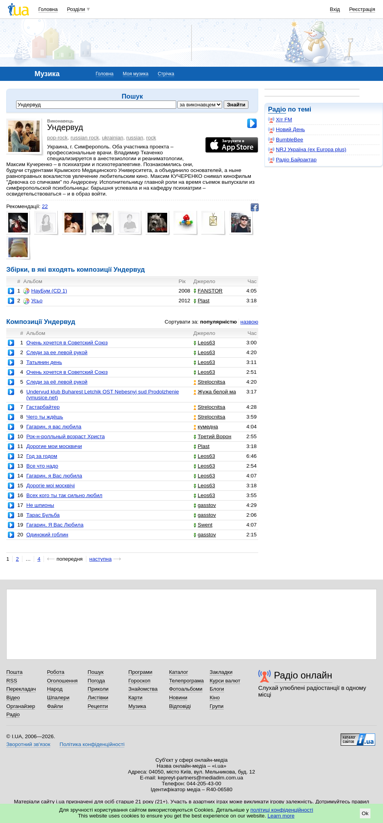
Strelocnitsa (209, 382)
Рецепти (98, 706)
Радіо (277, 109)
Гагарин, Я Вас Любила (55, 525)
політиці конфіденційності (281, 810)
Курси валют (225, 681)
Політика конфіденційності (92, 744)
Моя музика (135, 74)
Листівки (98, 697)
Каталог (178, 672)
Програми (140, 672)
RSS (11, 681)
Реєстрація (362, 9)
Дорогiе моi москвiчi (50, 485)
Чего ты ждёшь (44, 417)
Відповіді (180, 706)
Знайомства (143, 689)
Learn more (281, 816)
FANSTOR (208, 291)
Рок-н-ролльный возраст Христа (65, 436)
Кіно (215, 697)
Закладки (221, 672)
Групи (216, 706)
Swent (202, 525)
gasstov (204, 505)
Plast (201, 301)
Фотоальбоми (185, 689)
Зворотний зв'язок (28, 744)
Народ (55, 689)
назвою (249, 322)
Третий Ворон (212, 436)
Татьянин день (44, 362)
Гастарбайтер (43, 407)
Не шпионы (40, 505)
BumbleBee (285, 140)
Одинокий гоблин (47, 535)
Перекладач (21, 689)
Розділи (76, 9)
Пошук (96, 672)
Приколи (98, 689)
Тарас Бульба (43, 515)
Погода (96, 681)
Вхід (335, 9)
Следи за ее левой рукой (57, 352)
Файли (55, 706)
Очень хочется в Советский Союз (67, 372)
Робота (55, 672)
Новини (178, 697)
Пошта (14, 672)
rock (151, 138)
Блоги (217, 689)
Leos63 (204, 343)
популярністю (218, 322)
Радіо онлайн (303, 675)
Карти (135, 697)
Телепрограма (186, 681)
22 (45, 206)
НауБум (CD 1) (45, 291)
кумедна (205, 427)
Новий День (286, 129)
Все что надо (42, 466)
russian (134, 138)
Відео (13, 697)
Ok (365, 813)
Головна (48, 9)
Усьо (32, 301)
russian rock (85, 138)
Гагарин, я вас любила (53, 427)
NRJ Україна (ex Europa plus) (307, 149)
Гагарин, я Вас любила (54, 476)
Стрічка (166, 74)
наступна (100, 559)
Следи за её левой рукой (57, 382)
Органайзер (20, 706)
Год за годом (41, 456)
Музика (137, 706)
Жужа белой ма (214, 392)
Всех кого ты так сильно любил (64, 495)
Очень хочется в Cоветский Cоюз (67, 343)
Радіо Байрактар (292, 160)
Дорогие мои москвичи (54, 446)
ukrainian (113, 138)
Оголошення (62, 681)
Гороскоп (139, 681)
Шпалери (58, 697)
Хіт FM (280, 120)
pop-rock (57, 138)
